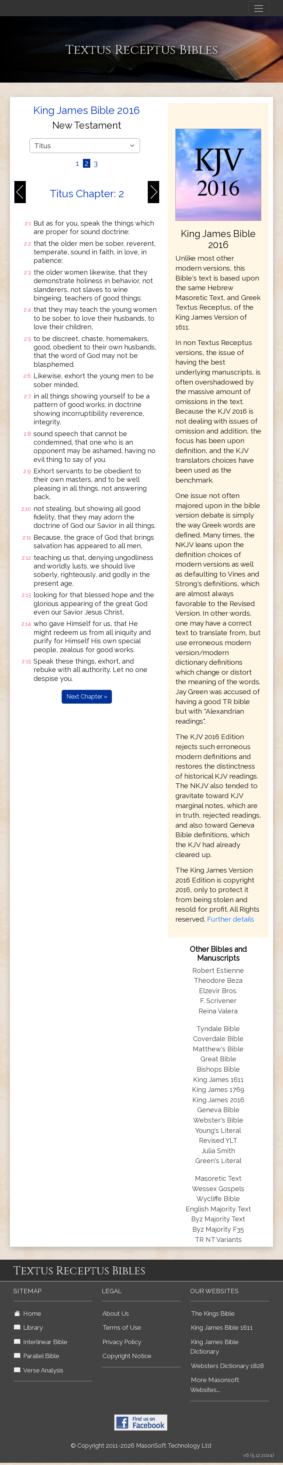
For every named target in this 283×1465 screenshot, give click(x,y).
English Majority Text (218, 1209)
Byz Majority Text (218, 1219)
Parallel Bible (36, 1356)
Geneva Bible (218, 1110)
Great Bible (218, 1059)
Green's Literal (218, 1161)
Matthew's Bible (218, 1049)
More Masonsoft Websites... (214, 1384)
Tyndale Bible (218, 1029)
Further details (230, 919)
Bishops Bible (218, 1069)
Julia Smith (218, 1151)
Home (27, 1313)
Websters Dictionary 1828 (227, 1366)
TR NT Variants (218, 1239)
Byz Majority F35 (218, 1229)
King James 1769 (218, 1089)
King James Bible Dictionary (214, 1347)
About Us (115, 1313)
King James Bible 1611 (222, 1327)
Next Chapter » (86, 696)
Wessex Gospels (218, 1189)
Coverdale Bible (218, 1039)
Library (28, 1327)
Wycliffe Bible (218, 1199)
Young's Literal (218, 1130)
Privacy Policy (121, 1342)
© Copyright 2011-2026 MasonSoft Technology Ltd (141, 1445)
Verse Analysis (38, 1370)
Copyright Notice (126, 1356)
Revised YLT (218, 1140)
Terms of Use (121, 1327)
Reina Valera (218, 1011)
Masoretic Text (218, 1178)
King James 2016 (218, 1100)
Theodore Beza (218, 980)
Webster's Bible (218, 1120)
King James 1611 (218, 1079)
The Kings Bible (213, 1313)
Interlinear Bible (40, 1342)
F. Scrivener (218, 1001)
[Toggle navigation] (258, 8)
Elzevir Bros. (218, 991)
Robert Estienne (218, 970)
